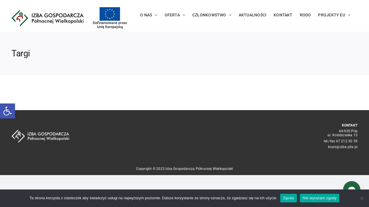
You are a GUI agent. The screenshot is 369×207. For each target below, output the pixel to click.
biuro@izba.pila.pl (342, 147)
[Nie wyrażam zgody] (362, 198)
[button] (7, 110)
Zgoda (288, 198)
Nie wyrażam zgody (320, 198)
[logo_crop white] (40, 131)
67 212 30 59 (347, 141)
